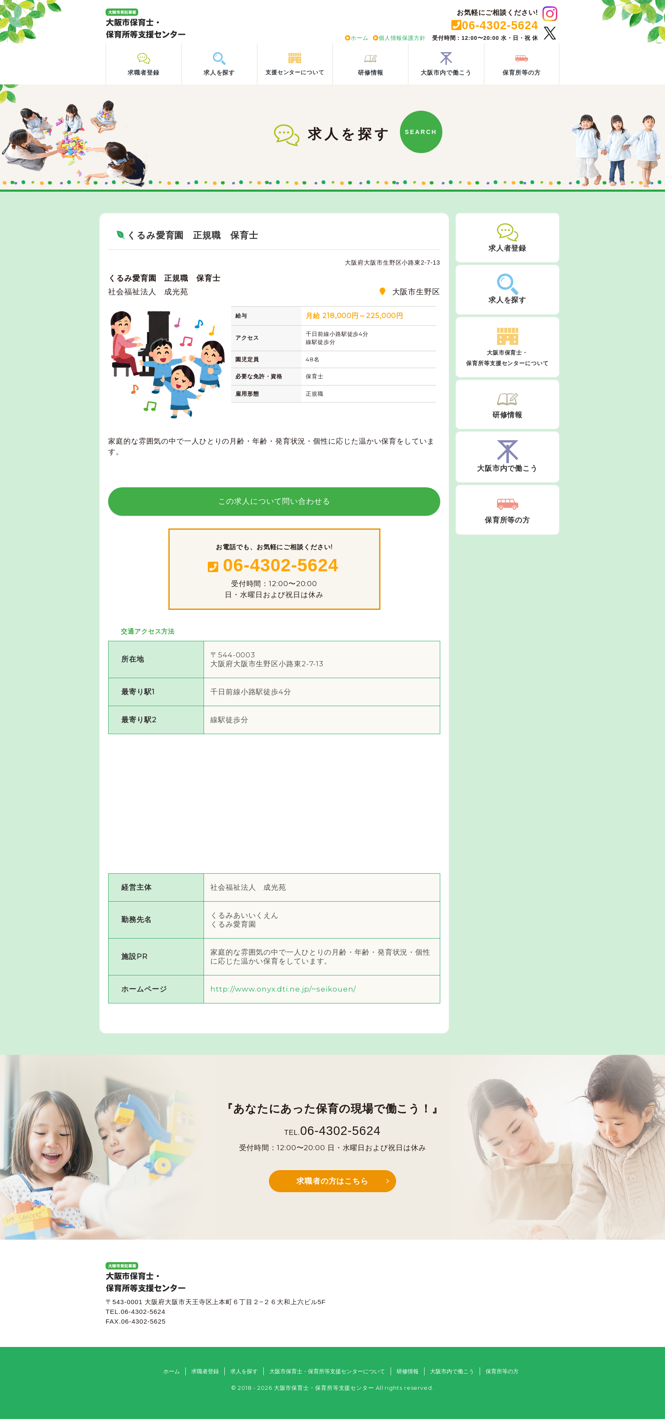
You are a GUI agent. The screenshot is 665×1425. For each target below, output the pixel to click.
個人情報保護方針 (399, 38)
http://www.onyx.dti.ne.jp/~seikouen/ (283, 994)
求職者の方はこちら (332, 1187)
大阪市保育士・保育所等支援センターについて (327, 1377)
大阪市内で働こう (452, 1377)
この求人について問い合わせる (274, 507)
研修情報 (408, 1377)
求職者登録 (205, 1377)
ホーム (357, 38)
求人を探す (244, 1377)
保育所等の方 (502, 1377)
